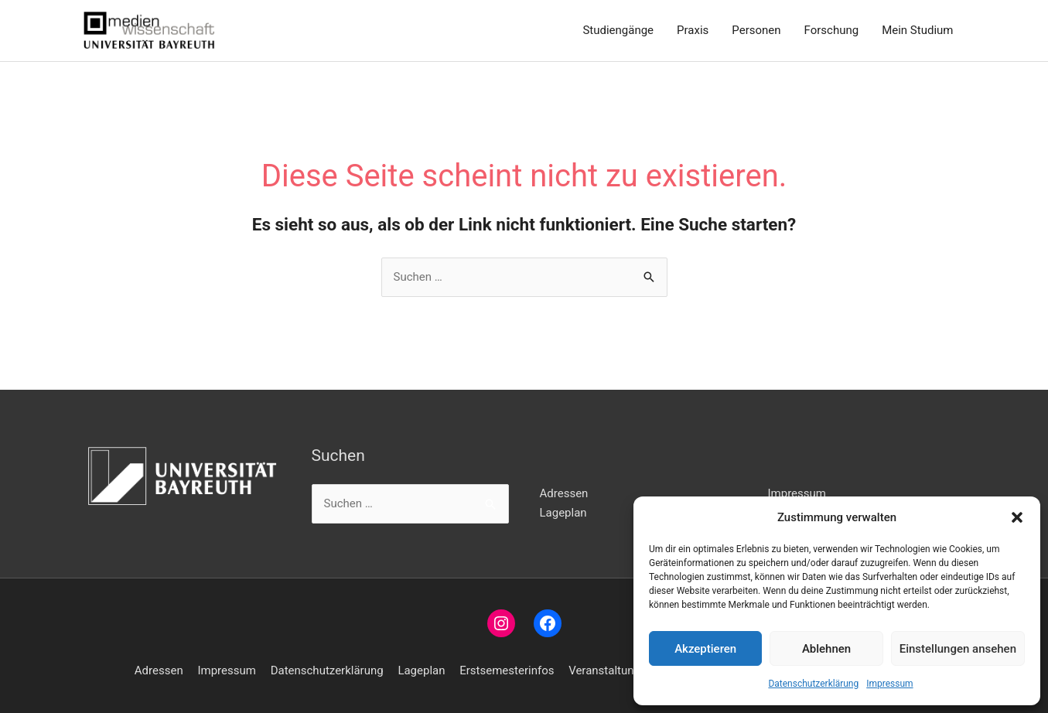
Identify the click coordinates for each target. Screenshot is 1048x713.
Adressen (564, 493)
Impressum (889, 683)
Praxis (692, 30)
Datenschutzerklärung (813, 683)
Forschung (831, 30)
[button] (1017, 517)
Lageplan (563, 513)
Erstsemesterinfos (506, 670)
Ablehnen (826, 649)
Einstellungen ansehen (958, 649)
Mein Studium (917, 30)
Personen (756, 30)
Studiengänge (618, 30)
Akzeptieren (705, 649)
